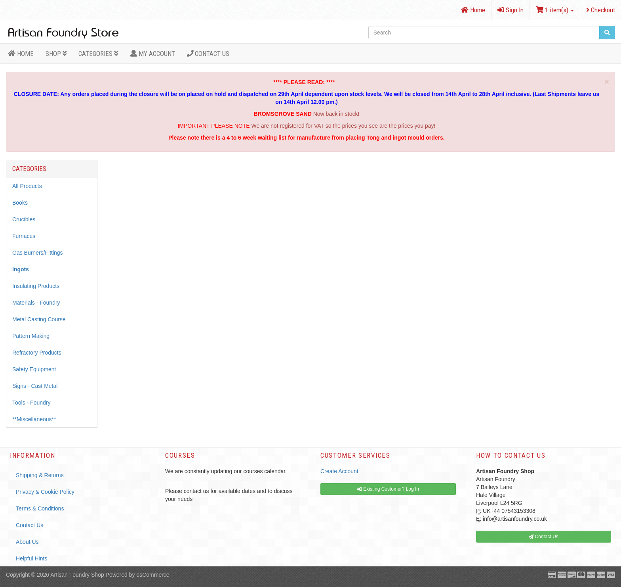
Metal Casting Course (39, 319)
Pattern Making (31, 336)
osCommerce (152, 575)
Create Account (339, 471)
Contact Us (208, 54)
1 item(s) (555, 10)
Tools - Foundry (31, 402)
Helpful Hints (31, 558)
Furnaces (23, 236)
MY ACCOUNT (152, 54)
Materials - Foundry (36, 302)
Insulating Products (35, 286)
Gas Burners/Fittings (37, 252)
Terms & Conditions (40, 508)
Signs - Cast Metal (34, 386)
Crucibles (23, 219)
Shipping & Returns (40, 475)
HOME (21, 54)
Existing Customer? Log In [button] (388, 489)
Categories (98, 54)
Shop (56, 54)
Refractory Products (36, 352)
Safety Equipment (34, 369)
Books (20, 203)
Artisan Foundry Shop (77, 575)
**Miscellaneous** (34, 419)
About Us (27, 542)
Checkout (600, 10)
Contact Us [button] (543, 536)
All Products (27, 186)
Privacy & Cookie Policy (45, 492)
